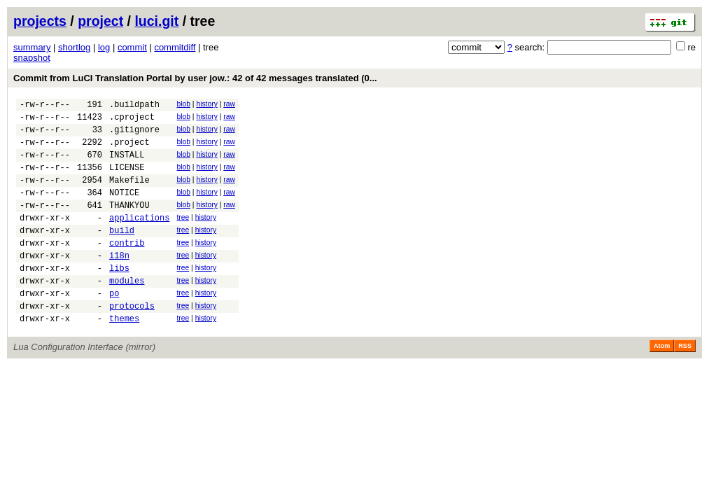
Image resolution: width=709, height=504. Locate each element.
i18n (119, 282)
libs (119, 297)
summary (31, 47)
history (206, 104)
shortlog (74, 47)
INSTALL (126, 165)
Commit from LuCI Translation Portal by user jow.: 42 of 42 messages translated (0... (195, 78)
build (121, 253)
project (100, 21)
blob (183, 104)
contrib (126, 268)
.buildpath (134, 106)
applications (139, 238)
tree (182, 236)
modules (126, 312)
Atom (662, 383)
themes (124, 356)
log (104, 47)
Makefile (129, 194)
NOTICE (124, 209)
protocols (132, 341)
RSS (685, 383)
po (114, 326)
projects (39, 21)
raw (229, 104)
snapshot (31, 57)
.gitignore (134, 135)
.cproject (132, 121)
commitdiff (174, 47)
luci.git (156, 21)
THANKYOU (129, 224)
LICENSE (126, 180)
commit (132, 47)
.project (129, 150)
